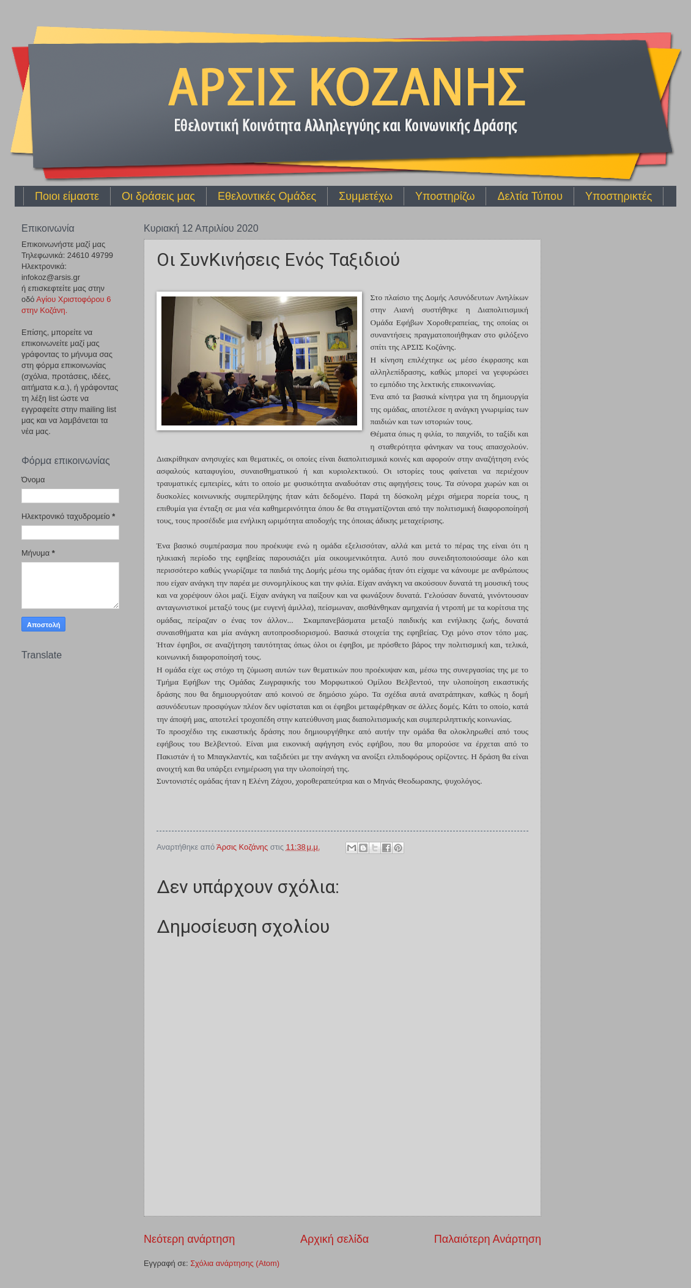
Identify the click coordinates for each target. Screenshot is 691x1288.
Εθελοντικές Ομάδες (267, 196)
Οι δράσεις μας (158, 196)
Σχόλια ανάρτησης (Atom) (234, 1263)
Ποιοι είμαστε (67, 196)
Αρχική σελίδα (334, 1239)
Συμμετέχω (366, 196)
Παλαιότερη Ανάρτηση (487, 1239)
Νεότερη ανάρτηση (189, 1239)
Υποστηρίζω (445, 196)
